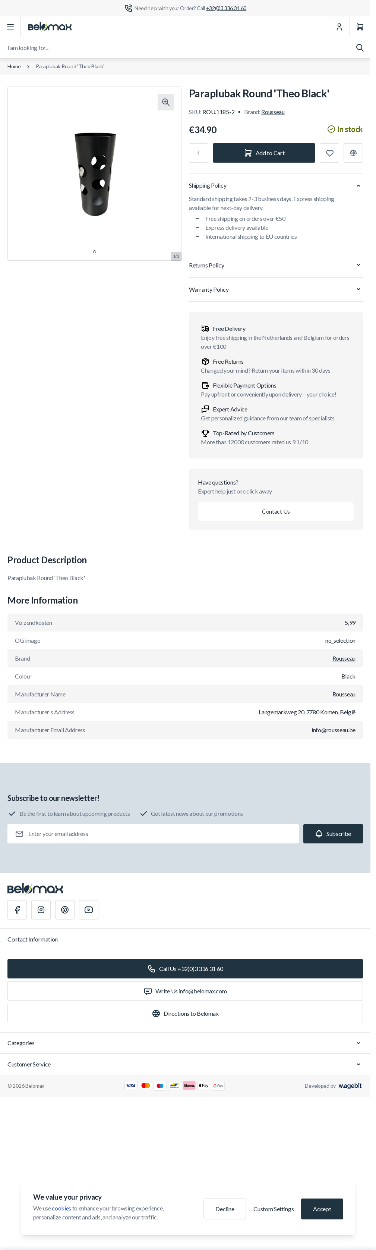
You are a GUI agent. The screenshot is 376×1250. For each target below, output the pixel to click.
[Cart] (360, 26)
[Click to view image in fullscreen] (166, 102)
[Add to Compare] (353, 153)
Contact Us (276, 511)
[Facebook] (17, 910)
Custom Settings (273, 1208)
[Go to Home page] (50, 27)
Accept (322, 1208)
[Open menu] (10, 26)
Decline (224, 1208)
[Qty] (198, 153)
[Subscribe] (333, 833)
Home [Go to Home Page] (14, 66)
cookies (61, 1208)
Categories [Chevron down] (185, 1042)
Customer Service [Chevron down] (185, 1064)
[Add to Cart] (264, 153)
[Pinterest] (65, 910)
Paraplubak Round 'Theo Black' (70, 66)
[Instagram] (41, 910)
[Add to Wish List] (329, 153)
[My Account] (339, 26)
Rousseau (272, 111)
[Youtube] (88, 910)
